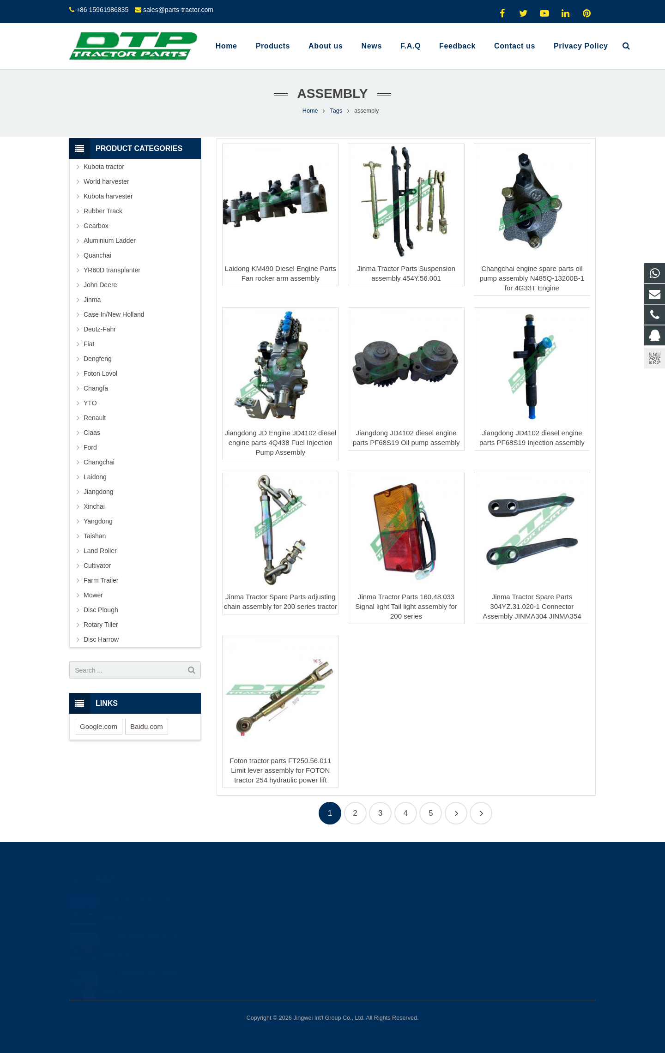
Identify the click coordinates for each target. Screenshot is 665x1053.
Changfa (96, 388)
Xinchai (94, 506)
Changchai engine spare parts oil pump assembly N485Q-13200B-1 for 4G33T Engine (531, 278)
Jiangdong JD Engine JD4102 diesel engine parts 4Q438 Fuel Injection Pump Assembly (280, 442)
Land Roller (100, 550)
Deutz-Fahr (100, 329)
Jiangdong (99, 491)
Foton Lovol (100, 373)
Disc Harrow (101, 639)
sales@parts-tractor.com (178, 9)
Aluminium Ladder (110, 240)
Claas (92, 432)
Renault (95, 417)
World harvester (106, 181)
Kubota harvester (108, 196)
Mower (93, 595)
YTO (90, 403)
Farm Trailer (101, 580)
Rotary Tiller (101, 624)
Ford (90, 447)
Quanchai (97, 255)
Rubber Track (103, 211)
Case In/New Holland (114, 314)
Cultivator (97, 565)
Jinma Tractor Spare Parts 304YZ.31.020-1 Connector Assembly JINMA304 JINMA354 (532, 606)
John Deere (100, 285)
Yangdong (98, 521)
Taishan (95, 536)
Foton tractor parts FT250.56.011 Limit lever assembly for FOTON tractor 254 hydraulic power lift (280, 770)
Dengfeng (98, 358)
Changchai (99, 462)
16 (481, 813)
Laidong (95, 477)
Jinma (92, 299)
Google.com (98, 726)
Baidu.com (146, 726)
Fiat (89, 344)
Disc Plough (101, 610)
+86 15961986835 (102, 9)
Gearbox (96, 225)
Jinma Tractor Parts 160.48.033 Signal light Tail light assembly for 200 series (406, 606)
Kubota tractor (104, 166)
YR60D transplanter (112, 270)
